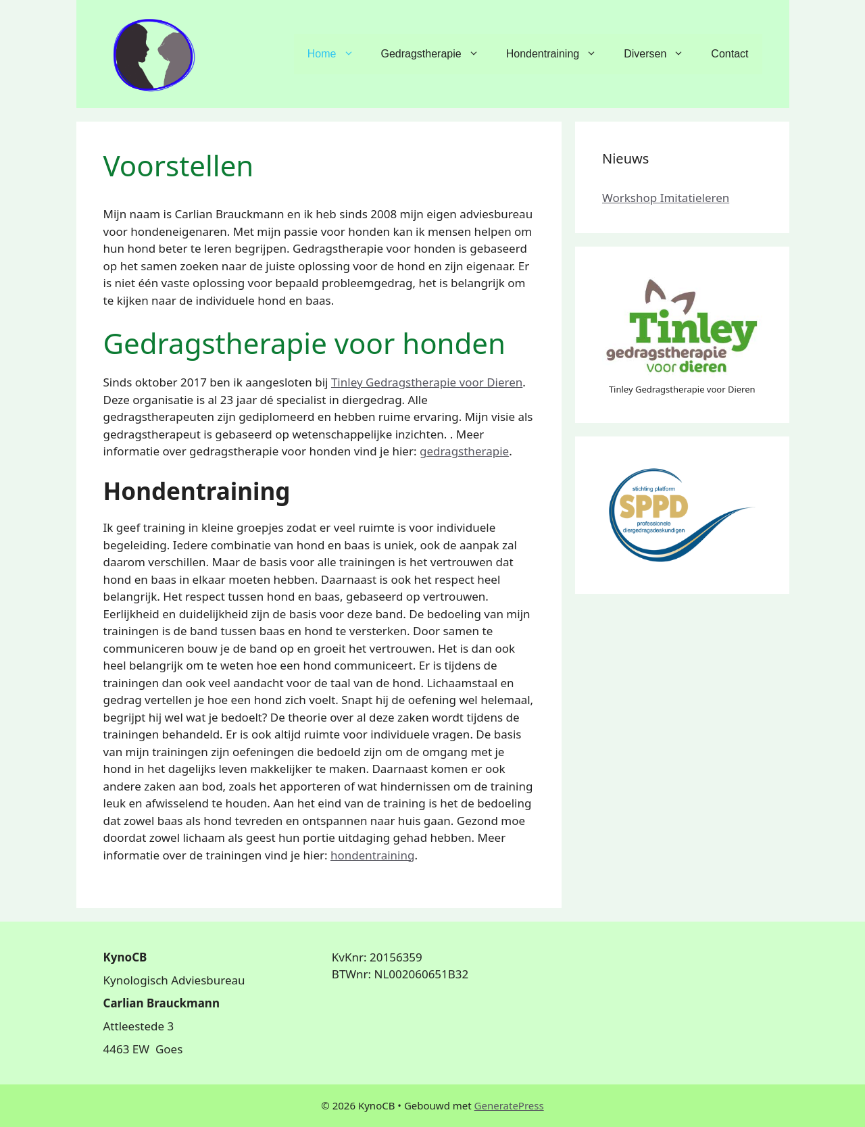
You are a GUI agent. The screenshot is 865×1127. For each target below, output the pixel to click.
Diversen (660, 54)
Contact (729, 53)
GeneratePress (509, 1105)
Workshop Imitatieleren (665, 197)
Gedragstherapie (437, 54)
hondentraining (372, 855)
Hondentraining (558, 54)
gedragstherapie (464, 451)
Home (337, 54)
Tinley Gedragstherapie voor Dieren (426, 382)
